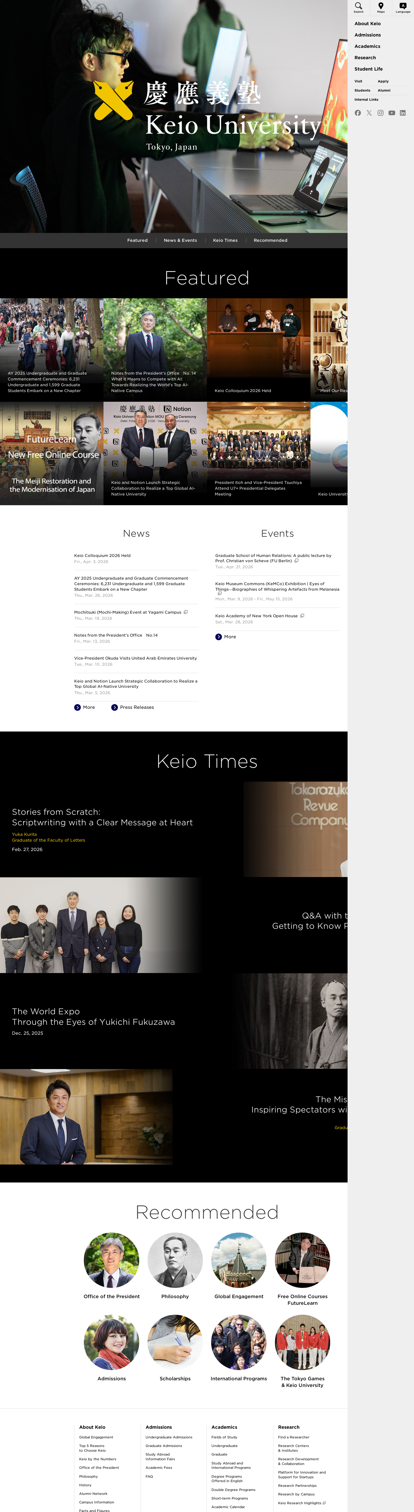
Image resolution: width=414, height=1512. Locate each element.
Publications (56, 1388)
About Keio (59, 1295)
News (183, 1434)
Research (255, 1295)
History (52, 1353)
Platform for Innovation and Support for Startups (269, 1343)
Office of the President (66, 1336)
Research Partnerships (264, 1354)
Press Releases (191, 1443)
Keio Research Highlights (269, 1371)
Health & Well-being (129, 1468)
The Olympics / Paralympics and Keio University (219, 1460)
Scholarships (123, 1443)
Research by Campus (263, 1362)
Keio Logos (55, 1423)
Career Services (125, 1451)
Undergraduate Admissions (135, 1305)
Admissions (125, 1295)
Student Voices (125, 1425)
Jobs (45, 1496)
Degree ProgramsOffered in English (193, 1346)
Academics (191, 1295)
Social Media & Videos (65, 1431)
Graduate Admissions (130, 1314)
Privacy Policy (119, 1496)
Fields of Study (191, 1305)
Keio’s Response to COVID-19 (203, 1468)
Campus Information (63, 1370)
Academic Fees (125, 1336)
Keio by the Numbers (64, 1327)
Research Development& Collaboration (265, 1329)
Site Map (94, 1496)
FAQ (116, 1344)
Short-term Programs (196, 1366)
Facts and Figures (61, 1379)
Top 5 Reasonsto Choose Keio (59, 1316)
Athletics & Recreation (131, 1460)
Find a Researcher (260, 1305)
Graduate (186, 1323)
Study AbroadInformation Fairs (127, 1325)
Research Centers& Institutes (260, 1316)
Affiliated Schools (193, 1397)
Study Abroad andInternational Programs (198, 1333)
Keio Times (187, 1425)
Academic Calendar (195, 1375)
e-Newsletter (57, 1440)
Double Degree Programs (200, 1358)
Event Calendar (191, 1451)
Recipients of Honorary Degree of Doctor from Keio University (75, 1398)
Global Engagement (63, 1305)
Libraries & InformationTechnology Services (198, 1386)
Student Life (126, 1415)
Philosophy (55, 1344)
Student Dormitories (130, 1434)
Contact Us (146, 1496)
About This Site (68, 1496)
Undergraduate (191, 1314)
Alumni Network (60, 1362)
